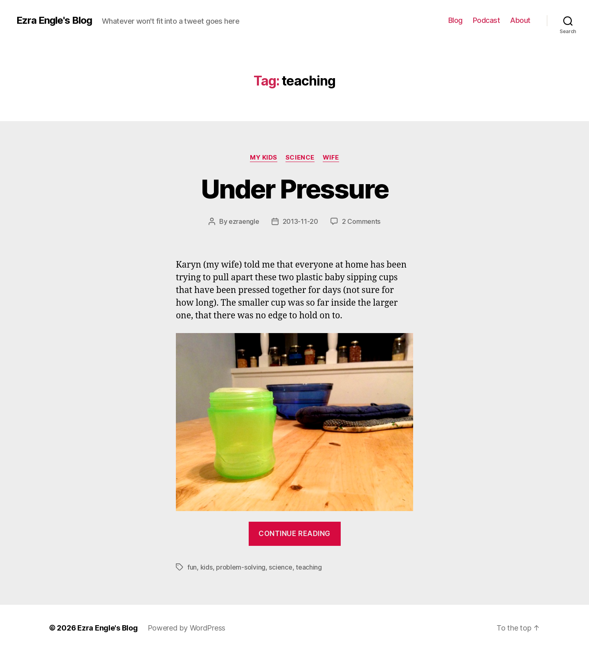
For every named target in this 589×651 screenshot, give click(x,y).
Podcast (486, 20)
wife (331, 157)
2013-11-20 (300, 221)
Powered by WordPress (187, 628)
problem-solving (240, 567)
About (520, 20)
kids (206, 567)
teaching (309, 567)
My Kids (263, 157)
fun (192, 567)
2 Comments (361, 221)
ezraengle (244, 221)
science (300, 157)
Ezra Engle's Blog (54, 20)
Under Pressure (294, 189)
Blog (455, 20)
